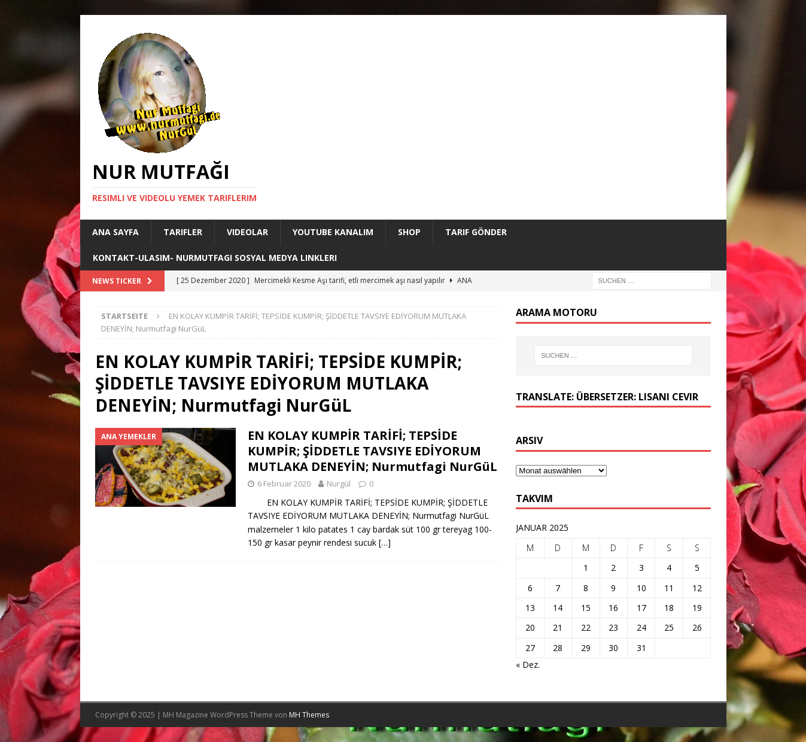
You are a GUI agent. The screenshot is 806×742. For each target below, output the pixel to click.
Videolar (247, 232)
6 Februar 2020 (284, 483)
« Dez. (528, 664)
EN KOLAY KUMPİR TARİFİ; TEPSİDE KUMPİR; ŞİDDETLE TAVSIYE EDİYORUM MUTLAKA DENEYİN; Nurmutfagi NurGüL (372, 451)
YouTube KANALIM (333, 232)
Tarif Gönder (476, 232)
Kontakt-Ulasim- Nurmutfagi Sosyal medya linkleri (215, 257)
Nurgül (339, 483)
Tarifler (182, 232)
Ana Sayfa (115, 232)
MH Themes (309, 715)
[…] (385, 542)
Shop (409, 232)
